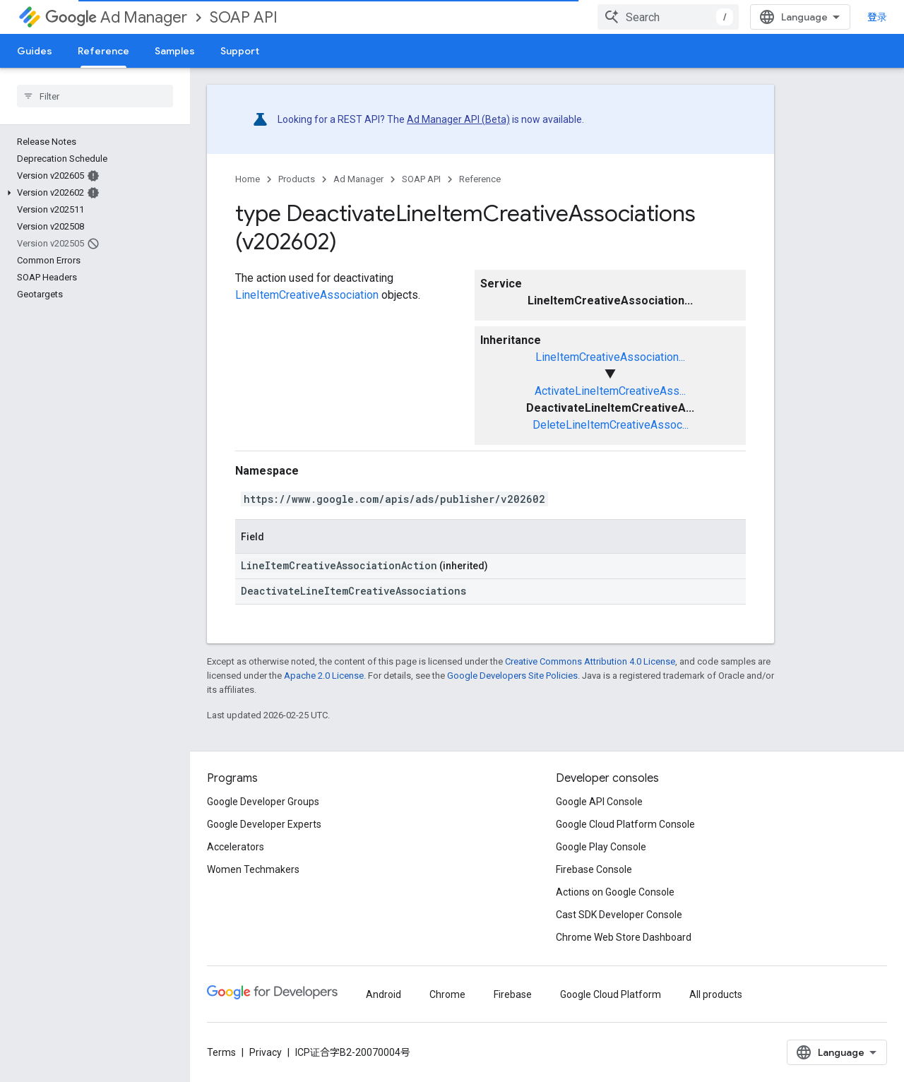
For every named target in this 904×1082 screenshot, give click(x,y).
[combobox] (668, 17)
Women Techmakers (253, 869)
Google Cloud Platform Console (625, 824)
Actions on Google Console (615, 892)
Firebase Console (594, 869)
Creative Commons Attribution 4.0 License (590, 661)
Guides (34, 50)
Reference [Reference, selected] (103, 50)
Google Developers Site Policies (512, 675)
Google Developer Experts (264, 824)
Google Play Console (601, 846)
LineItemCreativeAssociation (307, 295)
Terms (221, 1052)
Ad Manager (116, 17)
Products (296, 179)
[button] (92, 192)
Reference (480, 179)
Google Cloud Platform (610, 994)
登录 (877, 17)
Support (239, 50)
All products (715, 994)
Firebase (513, 994)
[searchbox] (95, 96)
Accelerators (235, 846)
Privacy (265, 1052)
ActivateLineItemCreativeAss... (610, 391)
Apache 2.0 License (324, 675)
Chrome (447, 994)
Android (383, 994)
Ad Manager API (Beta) (458, 119)
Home (247, 179)
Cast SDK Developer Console (619, 914)
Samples (175, 50)
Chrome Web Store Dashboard (623, 937)
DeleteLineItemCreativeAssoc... (611, 425)
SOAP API (244, 17)
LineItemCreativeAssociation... (610, 357)
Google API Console (599, 801)
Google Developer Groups (263, 801)
